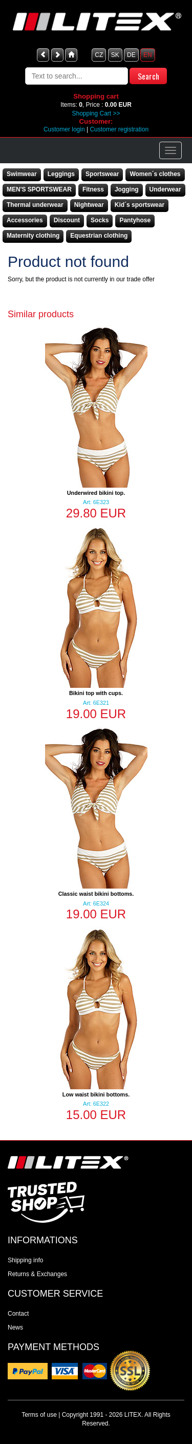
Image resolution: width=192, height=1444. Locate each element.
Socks (100, 220)
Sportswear (102, 174)
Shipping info (25, 1260)
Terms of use (39, 1414)
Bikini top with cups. (96, 693)
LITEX (132, 1414)
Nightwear (89, 204)
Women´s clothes (155, 174)
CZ (99, 55)
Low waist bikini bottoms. (96, 1094)
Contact (18, 1313)
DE (131, 55)
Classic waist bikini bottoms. (96, 894)
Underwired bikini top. (96, 493)
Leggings (61, 174)
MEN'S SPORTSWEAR (39, 189)
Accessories (25, 220)
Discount (67, 220)
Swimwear (22, 174)
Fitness (93, 189)
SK (115, 55)
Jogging (127, 189)
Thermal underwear (35, 204)
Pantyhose (135, 220)
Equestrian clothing (98, 235)
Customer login (64, 129)
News (15, 1327)
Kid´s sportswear (139, 204)
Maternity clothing (33, 235)
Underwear (165, 189)
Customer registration (119, 129)
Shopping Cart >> (96, 113)
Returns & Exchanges (37, 1274)
